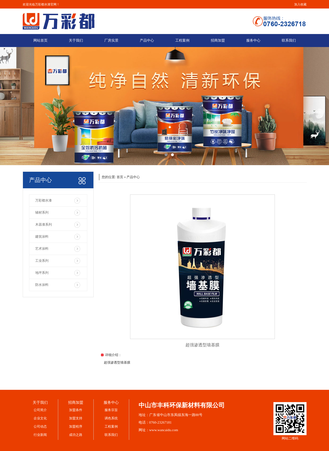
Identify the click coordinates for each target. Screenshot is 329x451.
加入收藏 (300, 4)
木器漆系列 (43, 224)
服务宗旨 (111, 410)
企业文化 (40, 418)
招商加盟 (218, 40)
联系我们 (289, 40)
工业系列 (41, 260)
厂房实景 (111, 40)
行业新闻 (40, 435)
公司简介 (40, 410)
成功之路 (75, 435)
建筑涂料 (41, 236)
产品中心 (147, 40)
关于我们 (76, 40)
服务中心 (253, 40)
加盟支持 (75, 418)
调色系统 (111, 418)
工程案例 (182, 40)
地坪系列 (41, 273)
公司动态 (40, 426)
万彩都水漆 (43, 200)
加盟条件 (75, 410)
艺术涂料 (41, 248)
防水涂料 (41, 285)
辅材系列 (41, 212)
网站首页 (40, 40)
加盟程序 (75, 426)
